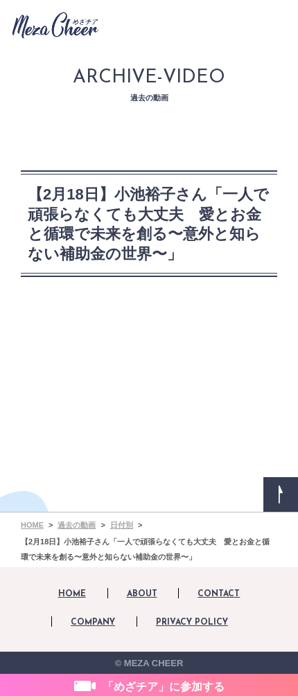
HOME (72, 594)
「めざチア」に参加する (164, 687)
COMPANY (93, 622)
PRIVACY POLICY (192, 622)
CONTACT (219, 594)
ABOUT (142, 594)
